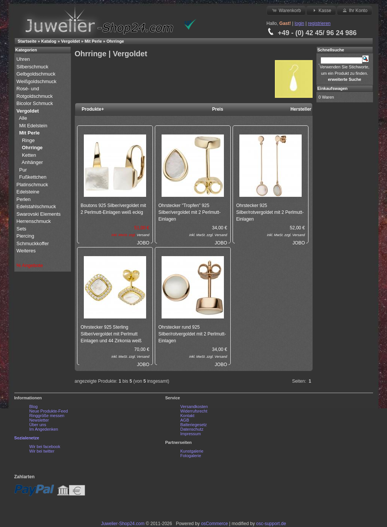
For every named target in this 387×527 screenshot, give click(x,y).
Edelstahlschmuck (36, 206)
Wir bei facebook (44, 446)
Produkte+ (93, 109)
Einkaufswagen (333, 88)
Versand (143, 235)
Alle (23, 118)
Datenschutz (192, 429)
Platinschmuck (33, 184)
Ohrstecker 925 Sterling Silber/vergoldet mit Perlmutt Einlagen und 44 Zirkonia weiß (111, 334)
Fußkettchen (32, 177)
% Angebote (30, 265)
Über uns (37, 424)
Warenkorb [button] (286, 10)
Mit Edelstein (34, 125)
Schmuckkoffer (33, 243)
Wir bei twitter (42, 451)
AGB (184, 420)
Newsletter (39, 420)
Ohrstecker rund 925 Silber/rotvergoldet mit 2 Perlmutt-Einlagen (192, 334)
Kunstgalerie (192, 451)
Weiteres (27, 250)
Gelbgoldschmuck (37, 74)
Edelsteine (29, 192)
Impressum (190, 433)
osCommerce (214, 523)
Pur (23, 170)
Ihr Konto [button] (354, 10)
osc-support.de (271, 523)
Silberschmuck (33, 67)
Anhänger (32, 162)
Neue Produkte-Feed (48, 411)
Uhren (24, 59)
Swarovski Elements (39, 214)
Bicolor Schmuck (35, 103)
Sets (21, 229)
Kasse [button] (321, 10)
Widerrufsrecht (194, 411)
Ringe (28, 140)
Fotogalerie (190, 455)
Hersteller (300, 109)
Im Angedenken (43, 429)
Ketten (29, 155)
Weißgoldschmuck (37, 81)
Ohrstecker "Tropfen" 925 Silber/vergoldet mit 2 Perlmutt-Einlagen (190, 212)
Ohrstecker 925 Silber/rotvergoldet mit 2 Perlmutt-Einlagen (270, 212)
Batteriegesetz (193, 424)
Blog (33, 406)
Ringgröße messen (47, 415)
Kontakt (187, 415)
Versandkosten (194, 406)
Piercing (25, 236)
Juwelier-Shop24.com (122, 523)
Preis (217, 109)
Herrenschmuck (34, 221)
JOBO (143, 243)
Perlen (24, 199)
